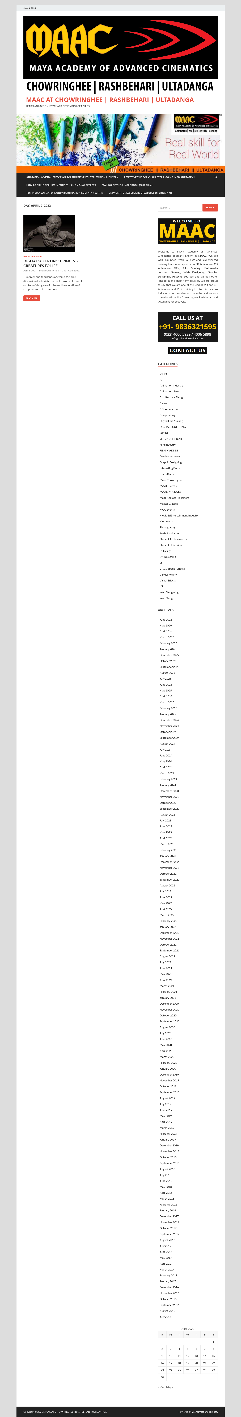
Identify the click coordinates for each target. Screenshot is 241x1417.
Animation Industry (171, 385)
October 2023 (168, 802)
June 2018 (166, 1180)
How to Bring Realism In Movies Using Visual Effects (61, 185)
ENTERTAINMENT (171, 438)
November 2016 (169, 1293)
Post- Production (170, 533)
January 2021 (168, 997)
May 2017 (166, 1257)
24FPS (163, 373)
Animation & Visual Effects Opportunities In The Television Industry (72, 177)
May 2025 (166, 690)
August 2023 (167, 814)
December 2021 (169, 932)
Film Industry (168, 444)
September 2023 (169, 808)
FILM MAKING (169, 450)
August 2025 (167, 672)
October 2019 (168, 1086)
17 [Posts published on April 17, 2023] (170, 1363)
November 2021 (169, 938)
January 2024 (168, 785)
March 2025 (167, 702)
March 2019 (167, 1127)
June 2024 (166, 755)
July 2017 (165, 1245)
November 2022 (169, 867)
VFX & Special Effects (172, 568)
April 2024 (166, 767)
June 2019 (166, 1109)
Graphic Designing (171, 462)
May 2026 (166, 625)
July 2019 (165, 1104)
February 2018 (168, 1204)
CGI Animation (169, 409)
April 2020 (166, 1050)
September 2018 (169, 1163)
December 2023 (169, 790)
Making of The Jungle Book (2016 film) (127, 185)
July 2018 (165, 1174)
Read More (30, 297)
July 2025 (165, 678)
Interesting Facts (170, 468)
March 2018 (167, 1198)
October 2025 (168, 660)
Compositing (167, 415)
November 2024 (169, 725)
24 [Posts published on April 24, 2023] (170, 1370)
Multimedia (167, 521)
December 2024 (169, 720)
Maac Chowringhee (171, 480)
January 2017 (168, 1281)
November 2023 (169, 796)
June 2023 (166, 826)
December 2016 (169, 1287)
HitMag (213, 1411)
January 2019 (168, 1139)
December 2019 (169, 1074)
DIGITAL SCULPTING (32, 256)
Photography (167, 527)
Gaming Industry (170, 456)
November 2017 (169, 1222)
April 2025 (166, 696)
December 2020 (169, 1003)
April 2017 (166, 1263)
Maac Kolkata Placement (174, 497)
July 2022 (165, 891)
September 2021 (169, 950)
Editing (164, 432)
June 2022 (166, 897)
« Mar (161, 1387)
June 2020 (166, 1039)
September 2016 (169, 1304)
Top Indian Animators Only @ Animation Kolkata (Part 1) (64, 193)
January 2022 (168, 926)
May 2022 (166, 903)
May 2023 (166, 832)
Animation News (170, 391)
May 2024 (166, 761)
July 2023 (165, 820)
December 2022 (169, 861)
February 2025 (168, 708)
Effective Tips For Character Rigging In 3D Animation (159, 177)
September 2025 (169, 666)
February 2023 (168, 850)
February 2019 (168, 1133)
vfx (161, 562)
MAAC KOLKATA (170, 491)
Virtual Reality (168, 574)
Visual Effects (168, 580)
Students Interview (171, 545)
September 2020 (169, 1021)
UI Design (165, 550)
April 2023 (166, 838)
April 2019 (166, 1121)
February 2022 (168, 920)
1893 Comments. (71, 270)
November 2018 (169, 1151)
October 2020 (168, 1015)
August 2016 (167, 1310)
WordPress (198, 1411)
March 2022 (167, 915)
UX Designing (168, 556)
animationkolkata (51, 270)
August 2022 (167, 885)
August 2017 (167, 1239)
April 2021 (166, 980)
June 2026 (166, 619)
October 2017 (168, 1228)
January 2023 (168, 855)
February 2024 (168, 779)
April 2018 (166, 1192)
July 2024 (165, 749)
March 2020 (167, 1056)
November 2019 (169, 1080)
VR (161, 586)
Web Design (167, 598)
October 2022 (168, 873)
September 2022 (169, 879)
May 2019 (166, 1115)
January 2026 (168, 649)
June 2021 (166, 968)
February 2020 (168, 1062)
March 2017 (167, 1269)
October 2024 (168, 731)
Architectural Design (172, 397)
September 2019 (169, 1092)
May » (169, 1387)
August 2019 (167, 1098)
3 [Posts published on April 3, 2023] (170, 1348)
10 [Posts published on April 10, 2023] (170, 1355)
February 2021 (168, 991)
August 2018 (167, 1169)
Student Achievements (173, 539)
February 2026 (168, 643)
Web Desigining (169, 592)
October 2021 (168, 944)
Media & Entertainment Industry (179, 515)
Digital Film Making (171, 420)
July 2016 (165, 1316)
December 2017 (169, 1216)
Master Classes (169, 503)
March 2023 (167, 844)
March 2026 (167, 637)
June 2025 (166, 684)
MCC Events (167, 509)
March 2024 (167, 773)
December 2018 (169, 1145)
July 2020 (165, 1033)
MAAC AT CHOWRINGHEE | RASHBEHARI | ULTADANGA (110, 99)
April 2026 (166, 631)
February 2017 (168, 1275)
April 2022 (166, 909)
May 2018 (166, 1186)
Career (164, 403)
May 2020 (166, 1045)
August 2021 (167, 956)
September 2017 (169, 1234)
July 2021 (165, 962)
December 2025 (169, 655)
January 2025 (168, 714)
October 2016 (168, 1299)
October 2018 (168, 1157)
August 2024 (167, 743)
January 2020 (168, 1068)
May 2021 (166, 974)
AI (161, 379)
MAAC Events (168, 485)
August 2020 (167, 1027)
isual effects (167, 474)
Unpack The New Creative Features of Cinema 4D (140, 193)
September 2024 (169, 737)
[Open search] (216, 177)
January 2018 (168, 1210)
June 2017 (166, 1251)
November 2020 (169, 1009)
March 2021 (167, 985)
